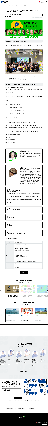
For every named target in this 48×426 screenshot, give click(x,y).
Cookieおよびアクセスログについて (30, 408)
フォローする (18, 397)
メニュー (46, 1)
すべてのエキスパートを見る (24, 371)
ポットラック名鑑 (26, 400)
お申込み (8, 16)
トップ (10, 400)
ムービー (35, 400)
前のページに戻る (24, 328)
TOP (1, 5)
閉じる (44, 424)
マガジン (32, 400)
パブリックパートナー (20, 400)
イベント (4, 5)
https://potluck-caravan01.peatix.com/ (20, 264)
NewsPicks (14, 408)
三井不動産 (10, 408)
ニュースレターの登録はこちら (28, 397)
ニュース (38, 400)
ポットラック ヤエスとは (14, 400)
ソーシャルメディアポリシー (39, 408)
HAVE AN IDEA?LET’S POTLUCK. (11, 390)
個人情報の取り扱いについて (21, 408)
